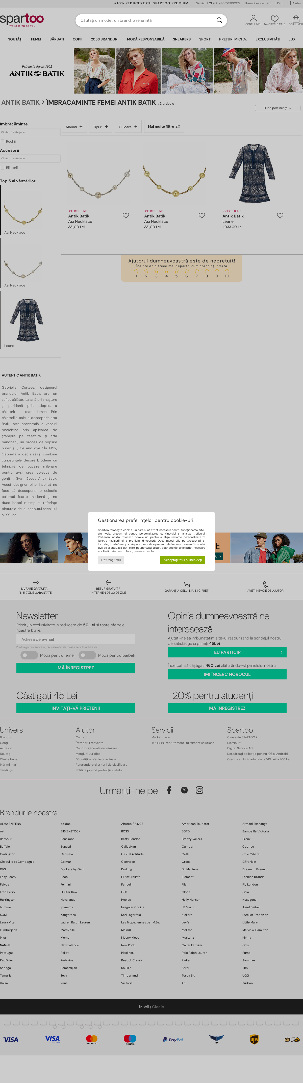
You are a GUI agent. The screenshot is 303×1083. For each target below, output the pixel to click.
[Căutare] (219, 20)
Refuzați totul (111, 560)
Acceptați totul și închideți (183, 560)
